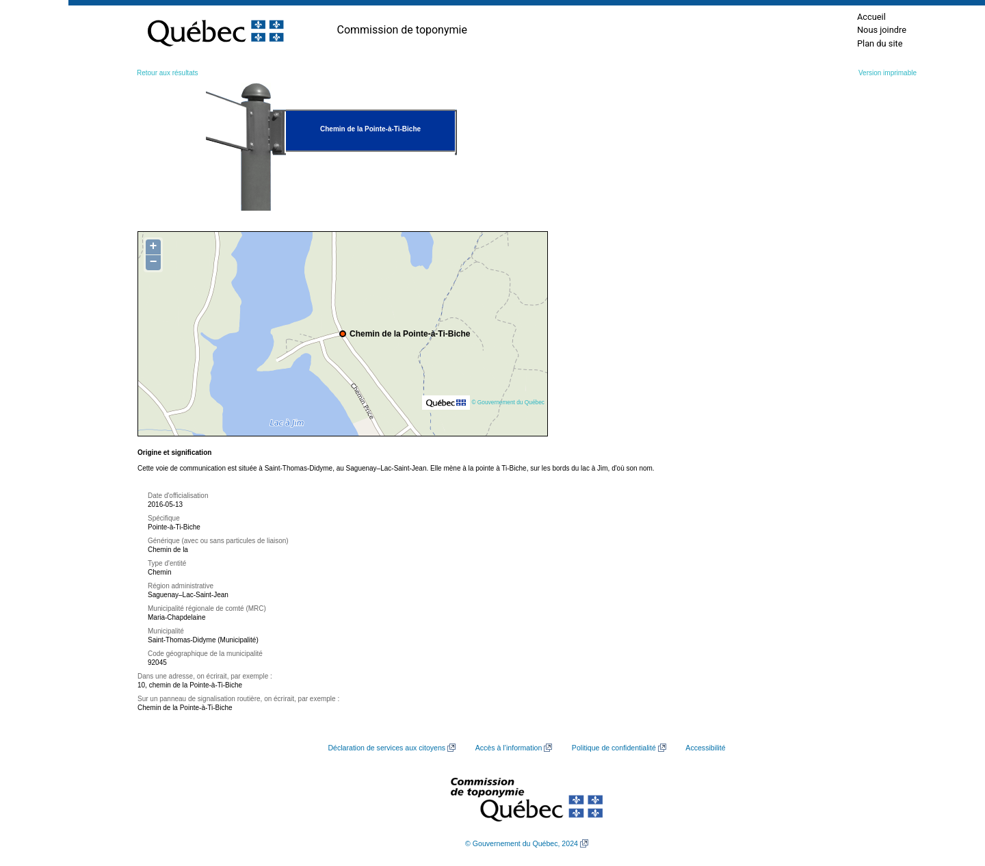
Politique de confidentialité (614, 748)
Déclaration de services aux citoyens (386, 748)
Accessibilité (705, 748)
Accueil (871, 17)
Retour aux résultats (167, 73)
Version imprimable (887, 73)
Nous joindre (881, 30)
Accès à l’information (508, 748)
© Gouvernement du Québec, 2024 (521, 843)
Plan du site (880, 43)
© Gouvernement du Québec (507, 402)
